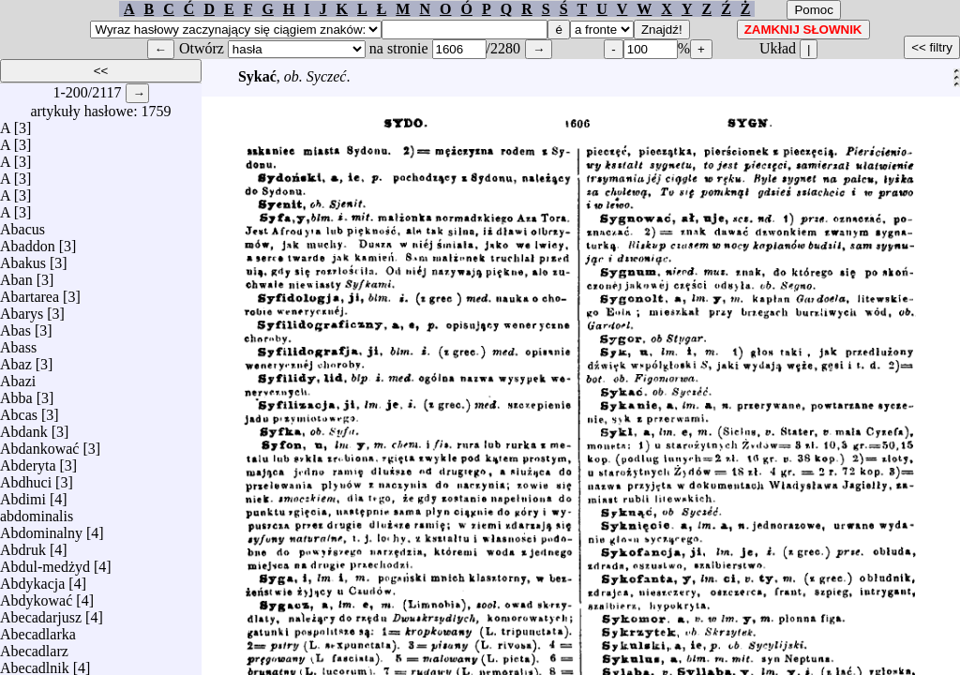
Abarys (21, 309)
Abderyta (28, 461)
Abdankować (39, 444)
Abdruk (23, 545)
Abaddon (27, 241)
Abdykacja (32, 579)
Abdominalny (41, 528)
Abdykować (36, 596)
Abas (15, 326)
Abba (16, 393)
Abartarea (29, 292)
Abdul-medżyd (45, 562)
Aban (16, 275)
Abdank (24, 427)
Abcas (19, 410)
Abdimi (23, 494)
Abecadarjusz (41, 613)
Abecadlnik (34, 663)
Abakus (23, 258)
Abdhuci (26, 478)
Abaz (16, 360)
